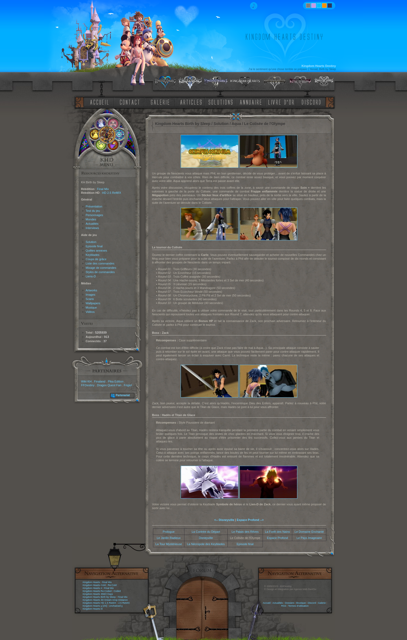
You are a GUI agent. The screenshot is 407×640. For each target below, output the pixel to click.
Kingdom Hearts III (93, 608)
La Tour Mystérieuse (168, 544)
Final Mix (103, 189)
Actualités (92, 223)
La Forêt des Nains (277, 531)
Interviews (92, 228)
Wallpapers (93, 303)
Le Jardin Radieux (169, 537)
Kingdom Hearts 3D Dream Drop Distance (105, 600)
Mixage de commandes (101, 267)
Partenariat (123, 395)
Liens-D (91, 276)
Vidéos (90, 311)
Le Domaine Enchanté (309, 531)
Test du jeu (93, 210)
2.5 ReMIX (124, 603)
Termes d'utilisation (298, 606)
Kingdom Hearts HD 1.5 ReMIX (99, 603)
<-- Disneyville (224, 519)
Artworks (91, 290)
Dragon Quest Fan (109, 385)
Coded (117, 591)
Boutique (301, 603)
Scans (90, 299)
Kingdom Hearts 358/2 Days (98, 594)
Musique (91, 307)
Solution (91, 242)
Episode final (94, 246)
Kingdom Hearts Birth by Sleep (99, 597)
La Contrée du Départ (206, 531)
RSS (283, 606)
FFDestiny (88, 385)
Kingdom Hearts (91, 582)
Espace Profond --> (250, 519)
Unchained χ (116, 606)
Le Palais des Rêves (245, 531)
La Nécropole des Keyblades (206, 544)
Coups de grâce (96, 259)
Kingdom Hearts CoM (94, 585)
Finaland (99, 381)
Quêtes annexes (96, 250)
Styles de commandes (100, 272)
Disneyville (206, 537)
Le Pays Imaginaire (309, 537)
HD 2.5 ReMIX (111, 192)
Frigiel (128, 385)
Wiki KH (86, 381)
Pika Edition (115, 381)
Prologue (168, 531)
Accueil (266, 603)
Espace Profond (277, 537)
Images (90, 294)
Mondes (91, 219)
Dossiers (289, 603)
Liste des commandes (100, 263)
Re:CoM (112, 585)
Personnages (94, 215)
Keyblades (92, 254)
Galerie (322, 603)
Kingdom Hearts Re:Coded (97, 591)
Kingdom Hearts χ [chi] (95, 606)
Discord (312, 603)
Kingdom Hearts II (92, 588)
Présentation (94, 206)
